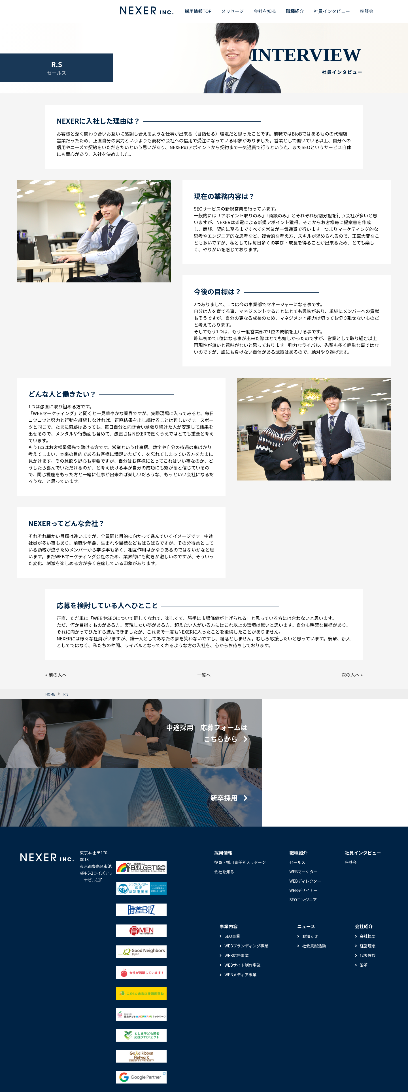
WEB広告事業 (236, 906)
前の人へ (57, 674)
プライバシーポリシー (104, 1080)
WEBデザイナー (303, 841)
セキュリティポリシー (60, 1080)
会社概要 (368, 887)
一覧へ (204, 674)
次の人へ (350, 674)
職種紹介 (295, 11)
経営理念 (368, 897)
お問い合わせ (169, 1080)
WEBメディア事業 (240, 925)
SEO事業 (232, 887)
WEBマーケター (303, 822)
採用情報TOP (198, 11)
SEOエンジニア (303, 850)
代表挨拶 (368, 906)
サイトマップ (140, 1080)
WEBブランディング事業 (246, 897)
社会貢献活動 (314, 897)
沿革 (364, 916)
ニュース (28, 1080)
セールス (297, 813)
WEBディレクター (305, 832)
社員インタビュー (332, 11)
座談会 (366, 11)
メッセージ (232, 11)
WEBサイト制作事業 (242, 916)
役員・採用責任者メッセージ (240, 813)
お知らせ (310, 887)
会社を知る (265, 11)
